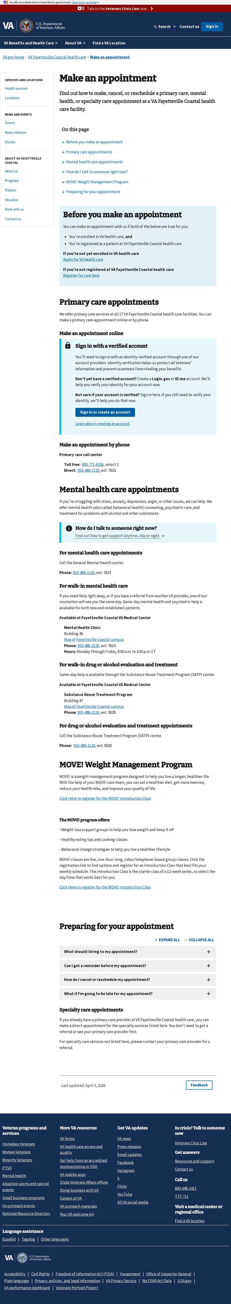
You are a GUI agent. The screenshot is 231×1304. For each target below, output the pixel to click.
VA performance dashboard (27, 1287)
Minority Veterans (17, 1160)
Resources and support (194, 1161)
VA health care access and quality (81, 1149)
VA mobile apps (73, 1174)
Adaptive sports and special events (25, 1186)
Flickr (122, 1186)
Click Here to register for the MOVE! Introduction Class (105, 798)
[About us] (27, 171)
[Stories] (27, 142)
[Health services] (27, 89)
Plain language (16, 1280)
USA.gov (184, 1280)
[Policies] (27, 190)
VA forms (67, 1138)
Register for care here (81, 275)
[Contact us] (27, 219)
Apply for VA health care (83, 259)
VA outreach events (18, 1205)
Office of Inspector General (168, 1274)
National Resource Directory (26, 1213)
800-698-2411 (185, 1188)
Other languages (55, 1239)
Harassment (130, 1274)
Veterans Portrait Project (77, 1287)
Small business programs (23, 1197)
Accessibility (14, 1274)
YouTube (124, 1194)
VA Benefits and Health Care (29, 43)
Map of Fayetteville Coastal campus (94, 639)
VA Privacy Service (121, 1280)
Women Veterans (16, 1152)
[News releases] (27, 132)
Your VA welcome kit (77, 1214)
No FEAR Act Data (157, 1280)
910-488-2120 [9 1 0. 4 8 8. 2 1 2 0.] (88, 470)
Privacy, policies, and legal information (67, 1280)
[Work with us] (27, 209)
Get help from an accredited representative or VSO (83, 1163)
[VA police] (27, 200)
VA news (124, 1138)
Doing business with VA (79, 1190)
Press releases (129, 1146)
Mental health (14, 1175)
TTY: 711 (182, 1196)
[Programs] (27, 181)
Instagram (126, 1170)
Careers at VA (71, 1198)
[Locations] (27, 98)
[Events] (27, 123)
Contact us (189, 26)
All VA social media (132, 1202)
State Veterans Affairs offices (84, 1182)
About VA (73, 43)
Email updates (129, 1154)
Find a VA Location (109, 43)
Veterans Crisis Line (191, 1143)
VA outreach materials (78, 1206)
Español (9, 1239)
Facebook (125, 1162)
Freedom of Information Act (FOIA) (85, 1274)
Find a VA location (189, 1220)
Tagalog (28, 1239)
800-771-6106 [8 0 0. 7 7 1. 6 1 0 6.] (93, 464)
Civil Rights (40, 1274)
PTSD (7, 1168)
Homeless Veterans (18, 1144)
